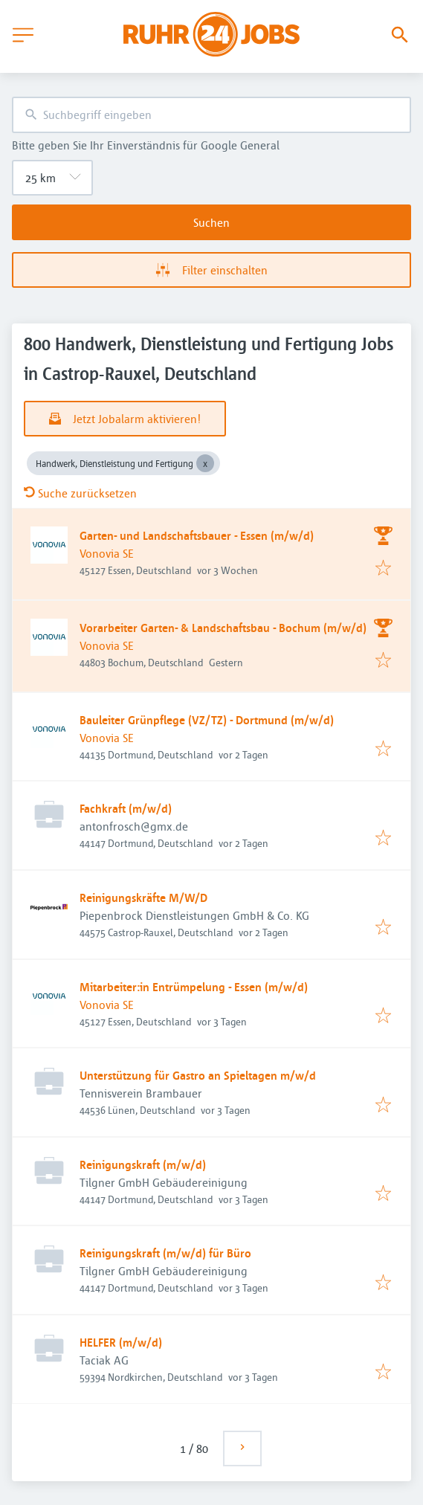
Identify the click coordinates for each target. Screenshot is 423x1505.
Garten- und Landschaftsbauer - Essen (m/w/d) (197, 535)
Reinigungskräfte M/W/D (143, 897)
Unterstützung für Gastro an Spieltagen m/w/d (198, 1075)
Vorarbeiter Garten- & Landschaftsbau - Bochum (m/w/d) (223, 627)
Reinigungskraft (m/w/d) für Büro (165, 1252)
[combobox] (211, 115)
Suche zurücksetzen (80, 493)
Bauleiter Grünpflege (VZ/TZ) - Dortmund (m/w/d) (207, 719)
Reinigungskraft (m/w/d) (143, 1164)
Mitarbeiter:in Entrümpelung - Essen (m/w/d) (194, 986)
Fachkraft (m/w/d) (126, 808)
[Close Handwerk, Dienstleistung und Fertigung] (205, 463)
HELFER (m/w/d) (121, 1342)
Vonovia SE (107, 553)
